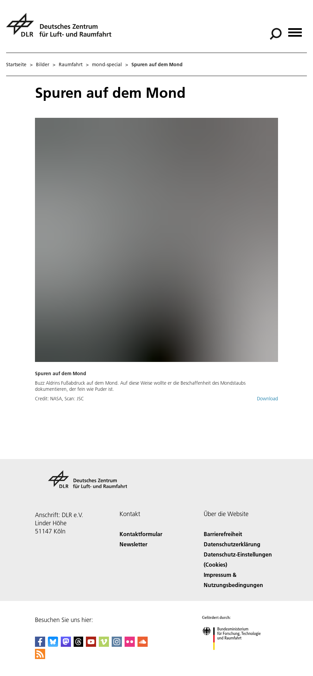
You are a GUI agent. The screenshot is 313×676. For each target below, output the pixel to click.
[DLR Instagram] (117, 644)
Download (267, 399)
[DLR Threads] (78, 644)
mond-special (107, 64)
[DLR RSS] (40, 657)
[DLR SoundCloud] (142, 644)
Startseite (16, 64)
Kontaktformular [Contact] (140, 533)
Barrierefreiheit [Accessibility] (223, 533)
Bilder (42, 64)
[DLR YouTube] (91, 644)
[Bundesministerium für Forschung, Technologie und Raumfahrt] (235, 656)
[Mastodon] (66, 644)
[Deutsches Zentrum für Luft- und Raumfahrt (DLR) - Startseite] (61, 28)
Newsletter (133, 544)
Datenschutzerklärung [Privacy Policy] (232, 544)
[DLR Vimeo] (104, 644)
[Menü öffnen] (295, 30)
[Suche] (276, 34)
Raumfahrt (70, 64)
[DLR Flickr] (130, 644)
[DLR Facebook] (40, 644)
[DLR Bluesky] (53, 644)
